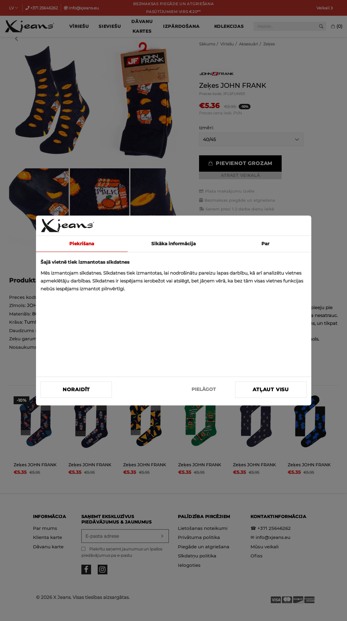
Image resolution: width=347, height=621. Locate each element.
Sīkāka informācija (173, 243)
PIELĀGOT (204, 389)
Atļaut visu (271, 389)
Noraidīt (76, 389)
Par (265, 243)
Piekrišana (81, 243)
